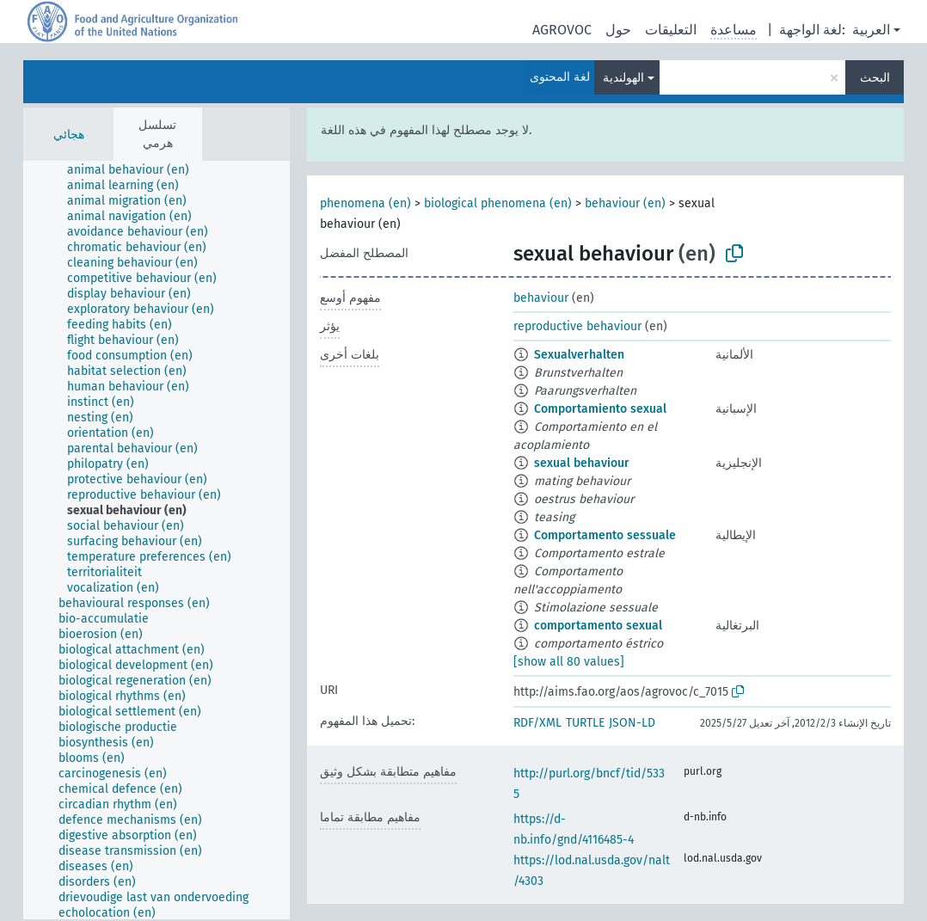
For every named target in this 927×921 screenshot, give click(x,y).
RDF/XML (537, 722)
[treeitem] (135, 170)
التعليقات (671, 29)
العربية (871, 29)
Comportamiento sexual (600, 409)
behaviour (540, 298)
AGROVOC (562, 29)
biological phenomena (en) (498, 203)
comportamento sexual (598, 625)
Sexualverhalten (579, 354)
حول (618, 29)
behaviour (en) (625, 203)
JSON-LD (632, 722)
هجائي (68, 134)
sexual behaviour (581, 463)
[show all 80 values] (568, 661)
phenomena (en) (365, 203)
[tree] (156, 540)
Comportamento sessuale (605, 535)
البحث (875, 78)
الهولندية (623, 78)
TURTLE (585, 722)
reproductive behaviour (577, 326)
